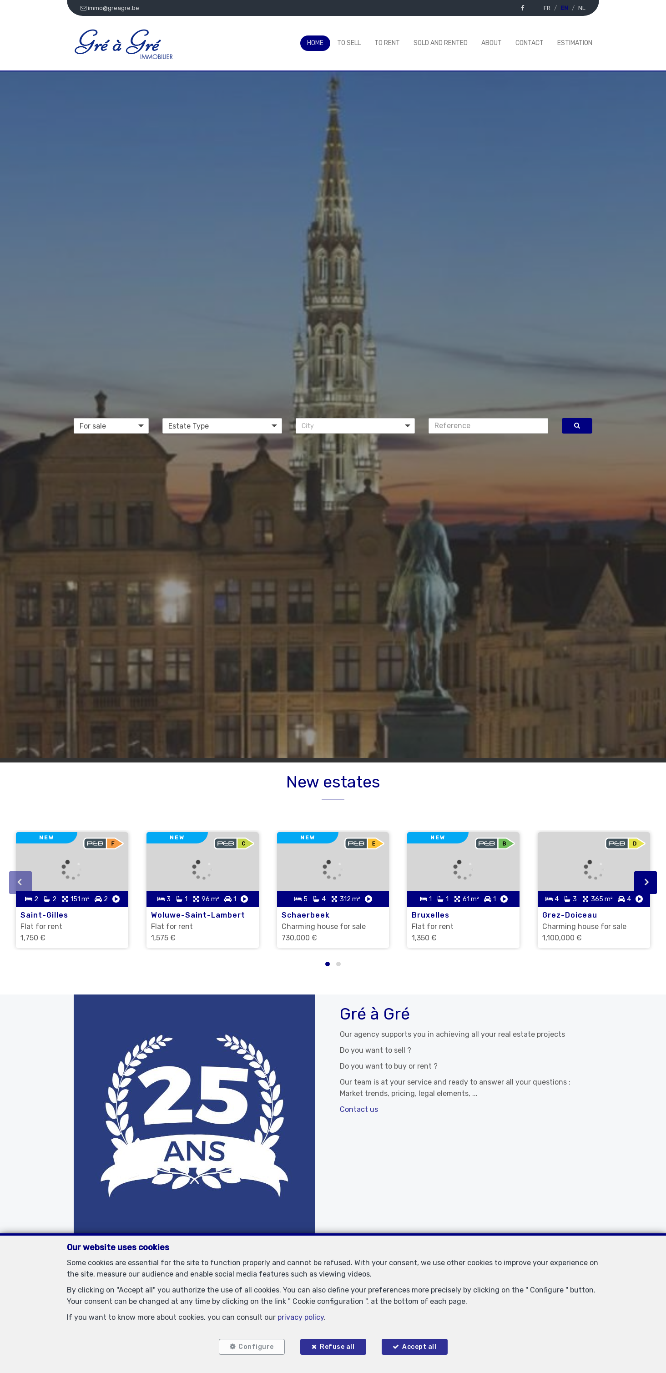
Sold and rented (441, 43)
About (491, 43)
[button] (355, 426)
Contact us (359, 1109)
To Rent (387, 43)
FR (547, 8)
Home (315, 43)
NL (581, 8)
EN (564, 8)
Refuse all (337, 1347)
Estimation (574, 43)
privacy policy (301, 1317)
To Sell (349, 43)
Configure (256, 1347)
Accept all (419, 1347)
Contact (529, 43)
